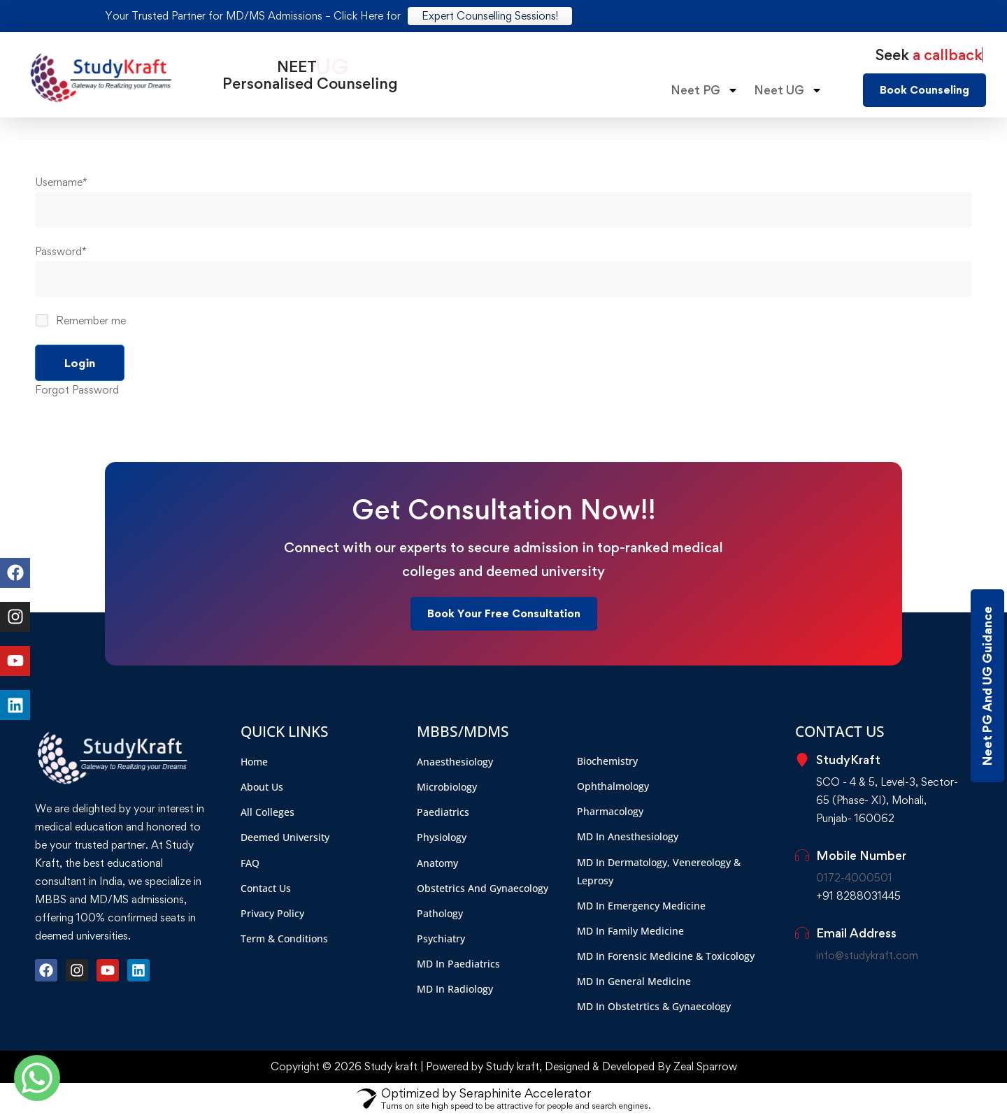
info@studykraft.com (867, 955)
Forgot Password (77, 389)
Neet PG (704, 90)
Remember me (81, 320)
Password (61, 251)
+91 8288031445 (858, 895)
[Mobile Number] (802, 856)
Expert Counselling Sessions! (490, 15)
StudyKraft (848, 759)
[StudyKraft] (802, 760)
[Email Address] (802, 933)
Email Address (856, 933)
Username (61, 182)
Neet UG (788, 90)
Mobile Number (861, 855)
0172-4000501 (854, 877)
